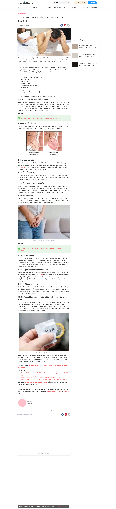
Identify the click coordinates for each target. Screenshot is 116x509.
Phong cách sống (77, 7)
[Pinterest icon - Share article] (65, 23)
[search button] (69, 3)
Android (66, 389)
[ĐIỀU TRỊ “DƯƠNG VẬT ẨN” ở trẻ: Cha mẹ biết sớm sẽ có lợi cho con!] (41, 375)
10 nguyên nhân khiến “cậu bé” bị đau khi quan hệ (44, 408)
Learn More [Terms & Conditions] (57, 506)
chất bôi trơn (39, 273)
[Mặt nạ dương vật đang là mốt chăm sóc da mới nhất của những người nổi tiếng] (44, 377)
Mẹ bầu (27, 7)
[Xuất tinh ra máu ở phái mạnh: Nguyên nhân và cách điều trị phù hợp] (85, 45)
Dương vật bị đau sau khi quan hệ (24, 412)
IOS (60, 389)
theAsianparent (51, 389)
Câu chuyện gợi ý (79, 38)
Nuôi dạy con (53, 7)
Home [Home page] (19, 408)
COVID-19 (20, 7)
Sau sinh (33, 7)
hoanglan (30, 401)
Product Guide (80, 3)
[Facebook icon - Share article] (61, 23)
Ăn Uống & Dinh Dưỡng (90, 7)
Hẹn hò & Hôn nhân (23, 11)
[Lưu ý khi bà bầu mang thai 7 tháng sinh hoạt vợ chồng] (85, 54)
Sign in (92, 2)
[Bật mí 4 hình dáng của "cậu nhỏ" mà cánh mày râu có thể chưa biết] (41, 116)
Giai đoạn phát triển (42, 7)
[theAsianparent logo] (26, 3)
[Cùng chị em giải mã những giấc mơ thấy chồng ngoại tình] (85, 63)
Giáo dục (61, 7)
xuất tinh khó (24, 165)
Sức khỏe (68, 7)
